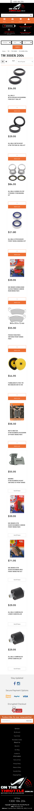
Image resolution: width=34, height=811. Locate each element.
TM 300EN (14, 51)
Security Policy (17, 771)
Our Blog (17, 750)
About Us (17, 746)
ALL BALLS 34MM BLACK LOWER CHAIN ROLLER (15, 613)
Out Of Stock (17, 491)
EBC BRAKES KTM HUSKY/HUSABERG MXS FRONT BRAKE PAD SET (15, 570)
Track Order (17, 736)
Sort (13, 61)
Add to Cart (17, 111)
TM (8, 51)
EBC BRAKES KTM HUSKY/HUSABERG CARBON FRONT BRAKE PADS (16, 525)
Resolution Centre (17, 740)
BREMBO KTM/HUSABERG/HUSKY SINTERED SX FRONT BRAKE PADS (16, 481)
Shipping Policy (17, 775)
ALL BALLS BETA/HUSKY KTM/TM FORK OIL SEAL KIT (16, 144)
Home (4, 51)
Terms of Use (17, 760)
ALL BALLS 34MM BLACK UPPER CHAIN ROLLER (15, 658)
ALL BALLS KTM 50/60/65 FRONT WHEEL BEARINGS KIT (17, 240)
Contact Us (17, 753)
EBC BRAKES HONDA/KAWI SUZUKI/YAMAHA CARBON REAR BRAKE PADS (16, 289)
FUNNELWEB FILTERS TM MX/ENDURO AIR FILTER (15, 384)
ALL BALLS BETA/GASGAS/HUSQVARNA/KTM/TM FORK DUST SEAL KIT (20, 97)
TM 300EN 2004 (23, 51)
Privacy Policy (17, 763)
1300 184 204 (18, 1)
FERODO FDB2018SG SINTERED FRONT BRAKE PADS (15, 337)
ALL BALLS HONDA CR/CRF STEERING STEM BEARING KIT (16, 193)
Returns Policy (17, 767)
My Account (17, 732)
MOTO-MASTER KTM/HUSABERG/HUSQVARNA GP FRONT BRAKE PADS (17, 433)
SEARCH (17, 47)
